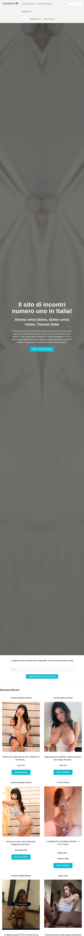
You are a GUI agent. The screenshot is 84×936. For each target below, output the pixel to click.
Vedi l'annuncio (21, 772)
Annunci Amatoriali (45, 4)
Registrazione (35, 19)
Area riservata (49, 19)
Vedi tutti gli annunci (42, 349)
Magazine (26, 11)
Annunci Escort (29, 4)
